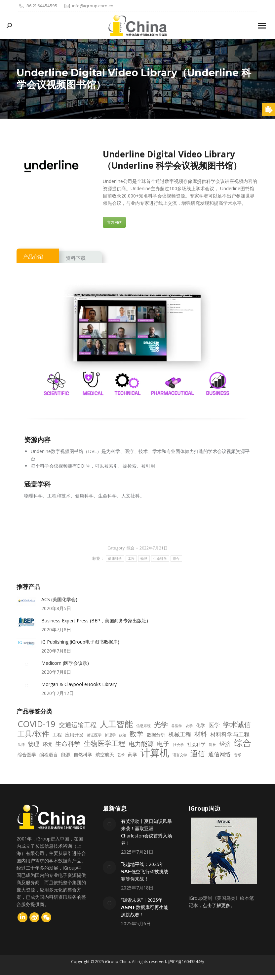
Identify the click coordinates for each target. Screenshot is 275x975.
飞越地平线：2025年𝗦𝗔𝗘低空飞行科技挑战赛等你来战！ (144, 871)
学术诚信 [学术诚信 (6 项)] (237, 724)
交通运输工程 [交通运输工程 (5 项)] (78, 724)
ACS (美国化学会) (59, 599)
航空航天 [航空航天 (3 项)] (105, 754)
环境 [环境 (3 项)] (47, 744)
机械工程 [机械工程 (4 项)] (180, 734)
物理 (143, 558)
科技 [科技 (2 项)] (212, 744)
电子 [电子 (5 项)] (163, 743)
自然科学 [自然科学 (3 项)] (83, 754)
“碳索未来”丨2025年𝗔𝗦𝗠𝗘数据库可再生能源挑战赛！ (144, 907)
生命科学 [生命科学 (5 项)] (67, 743)
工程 (131, 558)
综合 (131, 548)
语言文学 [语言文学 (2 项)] (180, 755)
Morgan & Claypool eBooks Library (79, 684)
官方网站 (114, 222)
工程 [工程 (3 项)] (57, 734)
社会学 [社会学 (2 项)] (178, 744)
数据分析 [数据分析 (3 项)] (156, 734)
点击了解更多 (216, 905)
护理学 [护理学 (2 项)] (110, 735)
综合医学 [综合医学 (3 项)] (27, 754)
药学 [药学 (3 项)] (132, 754)
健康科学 (115, 558)
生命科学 (160, 558)
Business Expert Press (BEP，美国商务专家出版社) (94, 620)
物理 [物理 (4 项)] (33, 744)
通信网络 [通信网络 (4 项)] (219, 754)
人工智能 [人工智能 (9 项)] (116, 724)
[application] (137, 344)
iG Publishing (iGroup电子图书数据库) (80, 642)
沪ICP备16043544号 (186, 961)
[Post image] (26, 601)
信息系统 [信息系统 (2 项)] (143, 725)
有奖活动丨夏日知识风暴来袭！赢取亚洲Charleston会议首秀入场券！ (146, 832)
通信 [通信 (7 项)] (197, 753)
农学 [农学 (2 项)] (189, 725)
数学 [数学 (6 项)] (136, 733)
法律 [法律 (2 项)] (21, 744)
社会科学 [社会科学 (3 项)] (196, 744)
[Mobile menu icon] (261, 25)
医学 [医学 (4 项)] (214, 725)
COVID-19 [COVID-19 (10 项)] (37, 724)
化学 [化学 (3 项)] (200, 725)
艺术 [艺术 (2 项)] (121, 755)
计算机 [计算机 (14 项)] (154, 752)
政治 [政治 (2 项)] (122, 735)
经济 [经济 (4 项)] (225, 744)
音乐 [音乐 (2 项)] (237, 755)
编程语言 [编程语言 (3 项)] (48, 754)
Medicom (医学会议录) (65, 663)
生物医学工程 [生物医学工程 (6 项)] (104, 743)
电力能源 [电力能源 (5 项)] (141, 743)
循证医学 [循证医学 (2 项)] (94, 735)
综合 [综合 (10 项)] (242, 743)
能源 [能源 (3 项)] (65, 754)
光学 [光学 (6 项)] (161, 724)
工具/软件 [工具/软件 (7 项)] (33, 733)
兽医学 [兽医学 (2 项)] (176, 725)
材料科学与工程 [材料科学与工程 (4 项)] (230, 734)
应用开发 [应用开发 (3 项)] (74, 734)
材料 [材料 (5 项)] (200, 734)
